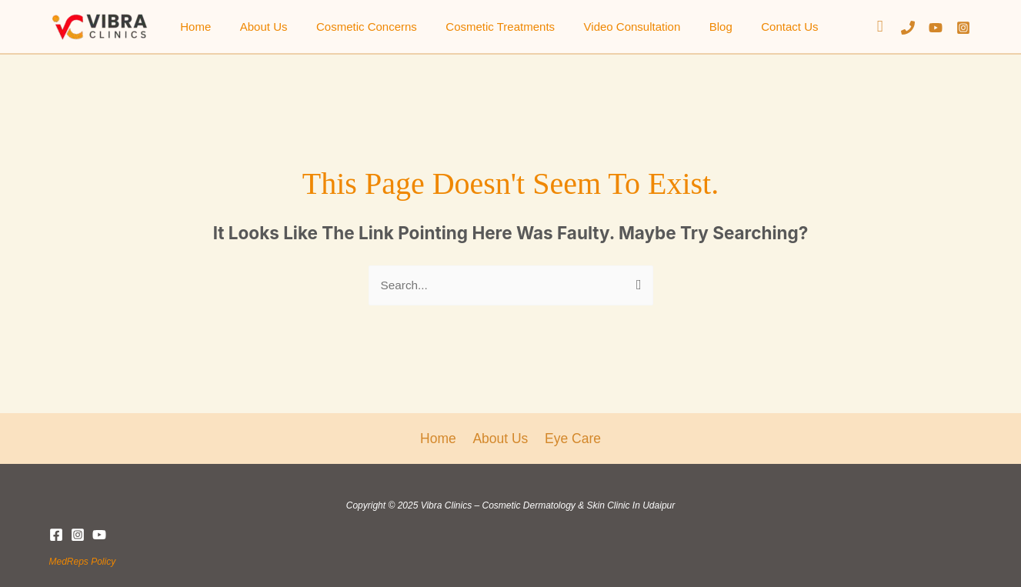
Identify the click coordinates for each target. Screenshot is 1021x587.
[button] (880, 26)
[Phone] (908, 27)
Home (193, 26)
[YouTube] (935, 27)
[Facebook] (56, 534)
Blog (688, 26)
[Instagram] (963, 27)
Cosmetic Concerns (352, 26)
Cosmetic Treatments (480, 26)
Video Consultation (606, 26)
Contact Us (752, 26)
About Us (255, 26)
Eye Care (571, 437)
